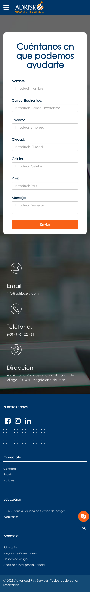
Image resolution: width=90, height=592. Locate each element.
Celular (17, 159)
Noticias (8, 480)
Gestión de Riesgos (16, 559)
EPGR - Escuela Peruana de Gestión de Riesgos (34, 511)
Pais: (15, 178)
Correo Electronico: (27, 100)
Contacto (10, 468)
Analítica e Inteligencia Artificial (24, 565)
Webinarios (10, 517)
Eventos (8, 474)
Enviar (45, 224)
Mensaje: (19, 198)
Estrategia (10, 547)
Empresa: (19, 120)
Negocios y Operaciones (20, 553)
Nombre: (18, 81)
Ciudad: (18, 139)
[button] (45, 28)
